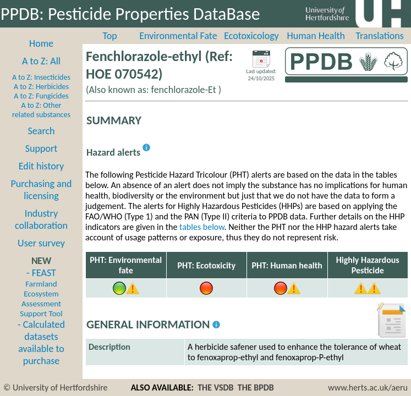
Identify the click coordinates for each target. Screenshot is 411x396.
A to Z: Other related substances (41, 110)
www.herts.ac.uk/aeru (368, 387)
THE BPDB (256, 387)
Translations (379, 36)
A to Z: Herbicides (41, 86)
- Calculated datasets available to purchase (41, 342)
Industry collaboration (41, 219)
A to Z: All (41, 61)
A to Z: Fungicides (41, 96)
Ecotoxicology (251, 36)
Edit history (41, 166)
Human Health (316, 36)
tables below (201, 227)
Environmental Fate (178, 36)
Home (41, 43)
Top (110, 36)
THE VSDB (215, 387)
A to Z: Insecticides (41, 77)
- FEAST (41, 292)
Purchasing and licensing (41, 190)
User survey (41, 243)
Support (41, 148)
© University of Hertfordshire (55, 387)
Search (41, 131)
